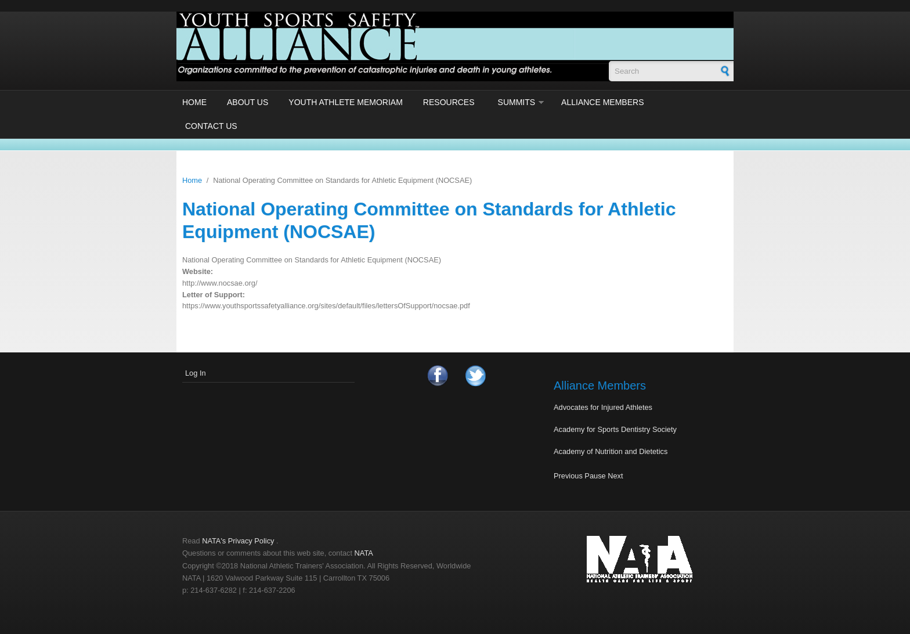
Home (194, 102)
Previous (568, 475)
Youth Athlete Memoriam (345, 102)
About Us (247, 102)
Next (615, 475)
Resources (449, 102)
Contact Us (211, 126)
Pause (594, 475)
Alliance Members (602, 102)
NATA (364, 553)
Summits (517, 102)
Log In (195, 373)
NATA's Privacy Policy (238, 540)
